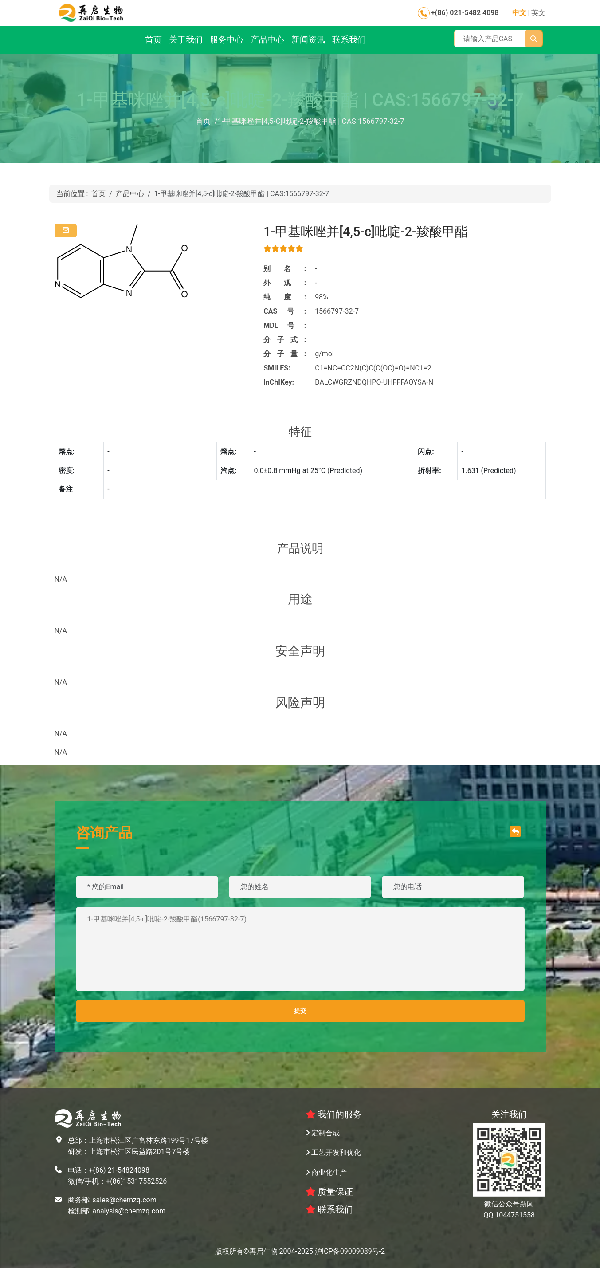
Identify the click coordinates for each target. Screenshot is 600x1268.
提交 (300, 1010)
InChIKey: (278, 382)
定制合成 (323, 1133)
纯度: (284, 297)
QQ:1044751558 (509, 1215)
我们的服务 (334, 1114)
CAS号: (284, 311)
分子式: (284, 339)
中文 (519, 12)
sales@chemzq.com (124, 1200)
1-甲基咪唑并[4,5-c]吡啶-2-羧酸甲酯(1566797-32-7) (300, 949)
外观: (284, 283)
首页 (153, 40)
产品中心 (267, 40)
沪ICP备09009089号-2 (350, 1251)
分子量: (284, 354)
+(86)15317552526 (136, 1181)
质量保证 (329, 1191)
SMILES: (276, 368)
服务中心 (226, 40)
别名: (284, 268)
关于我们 (186, 40)
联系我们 (349, 40)
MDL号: (284, 325)
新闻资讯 (308, 40)
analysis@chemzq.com (128, 1211)
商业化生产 (326, 1172)
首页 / (206, 121)
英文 (538, 12)
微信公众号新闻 (509, 1204)
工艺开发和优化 (333, 1152)
